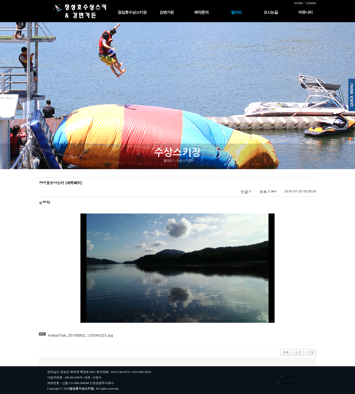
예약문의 (201, 12)
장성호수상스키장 (132, 12)
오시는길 (270, 12)
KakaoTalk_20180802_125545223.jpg (80, 335)
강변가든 (166, 12)
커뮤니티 (305, 12)
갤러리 (236, 12)
